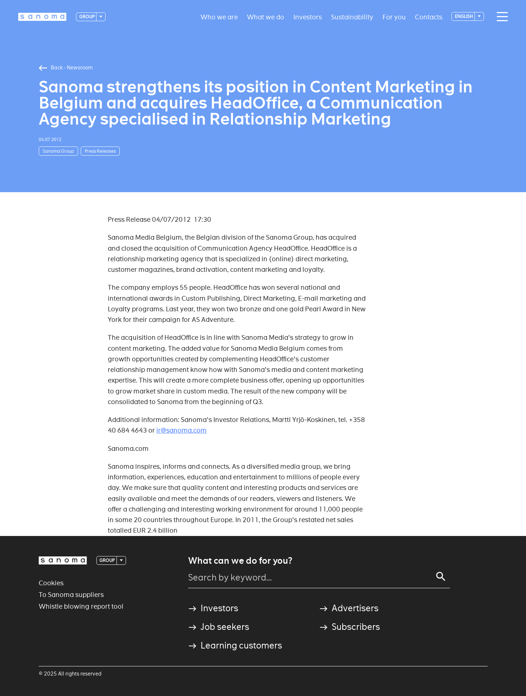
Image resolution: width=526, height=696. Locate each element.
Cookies (51, 583)
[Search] (441, 576)
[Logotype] (42, 17)
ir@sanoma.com (181, 430)
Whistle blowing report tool (81, 606)
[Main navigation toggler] (500, 16)
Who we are (219, 16)
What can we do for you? (240, 561)
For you (394, 16)
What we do (265, 16)
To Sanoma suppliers (71, 594)
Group (87, 16)
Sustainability (352, 16)
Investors (307, 16)
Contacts (428, 16)
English (464, 16)
